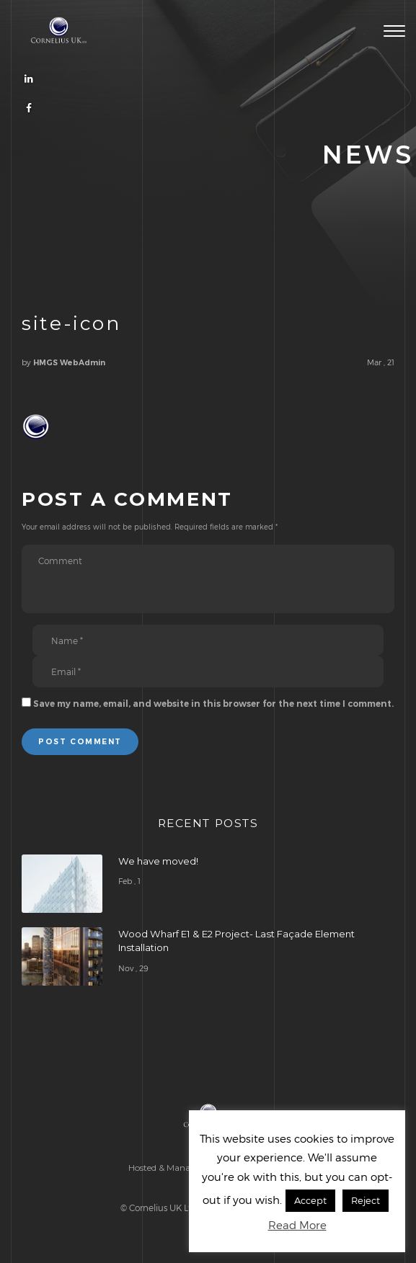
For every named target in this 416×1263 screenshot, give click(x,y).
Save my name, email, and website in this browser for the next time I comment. (213, 703)
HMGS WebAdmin (69, 362)
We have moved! (158, 861)
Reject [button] (365, 1200)
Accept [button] (310, 1200)
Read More (297, 1224)
